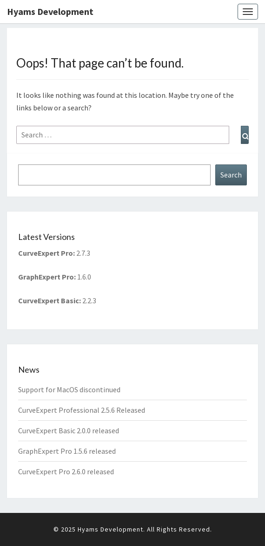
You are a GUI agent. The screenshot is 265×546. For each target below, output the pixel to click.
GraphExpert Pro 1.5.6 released (67, 451)
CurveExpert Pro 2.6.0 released (66, 471)
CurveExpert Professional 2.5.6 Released (81, 410)
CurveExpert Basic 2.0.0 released (68, 430)
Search (231, 174)
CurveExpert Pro (45, 253)
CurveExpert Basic (48, 300)
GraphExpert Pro (46, 276)
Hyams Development (50, 11)
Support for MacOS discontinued (69, 389)
